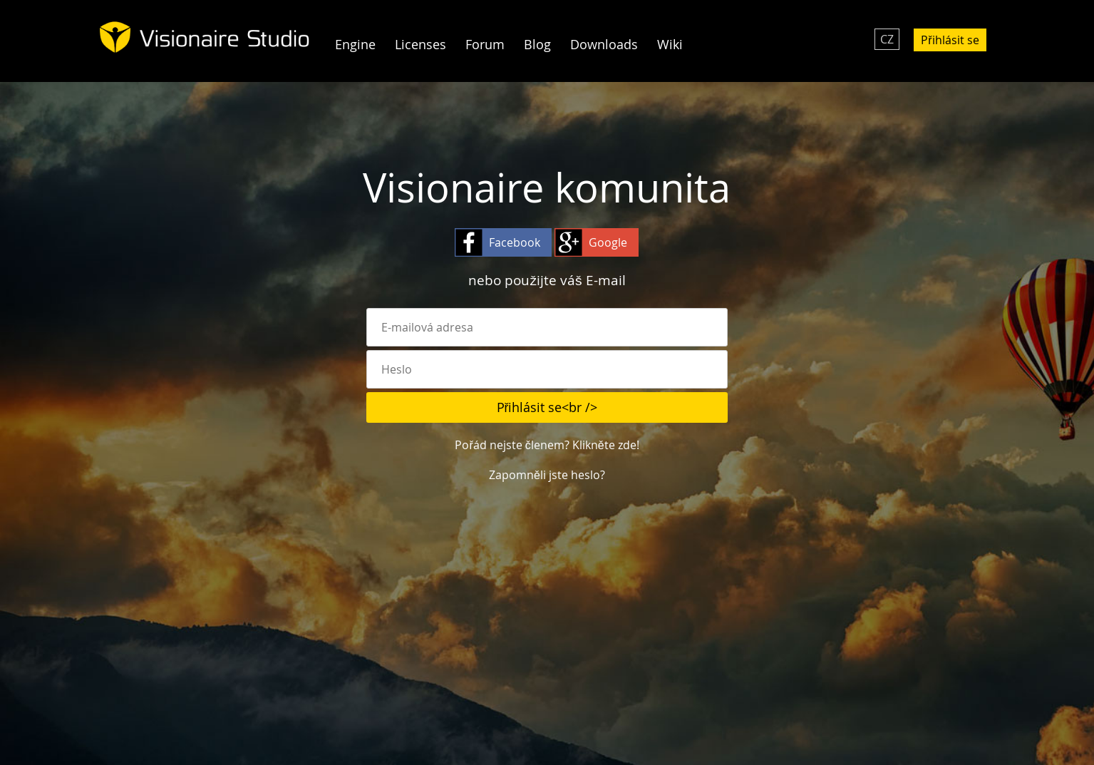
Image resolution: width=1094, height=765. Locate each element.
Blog (537, 44)
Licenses (420, 44)
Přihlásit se (950, 40)
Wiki (670, 44)
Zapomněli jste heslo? (547, 475)
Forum (485, 44)
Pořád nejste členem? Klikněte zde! (547, 445)
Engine (355, 44)
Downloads (604, 44)
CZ (887, 39)
